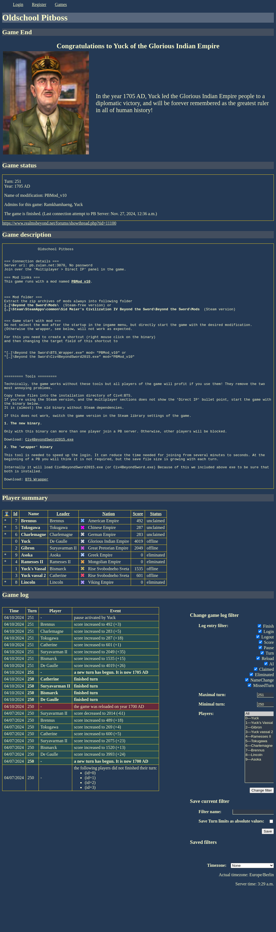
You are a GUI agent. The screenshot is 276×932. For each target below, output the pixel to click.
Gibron (27, 589)
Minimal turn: (212, 745)
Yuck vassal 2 (33, 616)
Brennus (29, 562)
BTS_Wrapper (36, 520)
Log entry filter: (213, 667)
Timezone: (216, 906)
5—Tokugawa (259, 782)
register (39, 4)
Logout (265, 678)
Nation (108, 555)
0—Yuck (259, 759)
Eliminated (262, 716)
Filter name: (210, 853)
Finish (266, 667)
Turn (267, 694)
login (18, 4)
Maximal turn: (212, 736)
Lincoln (28, 623)
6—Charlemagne (259, 787)
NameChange (259, 721)
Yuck (25, 582)
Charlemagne (33, 575)
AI (269, 705)
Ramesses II (32, 603)
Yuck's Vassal (33, 610)
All (259, 755)
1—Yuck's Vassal (259, 764)
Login (266, 672)
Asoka (27, 596)
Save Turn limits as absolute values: (231, 862)
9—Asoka (259, 801)
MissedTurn (261, 726)
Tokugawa (30, 568)
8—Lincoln (259, 796)
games (61, 4)
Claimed (264, 710)
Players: (206, 754)
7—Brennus (259, 791)
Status (156, 555)
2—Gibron (259, 768)
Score (138, 555)
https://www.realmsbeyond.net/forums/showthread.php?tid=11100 (59, 223)
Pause (266, 689)
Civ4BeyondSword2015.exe (49, 473)
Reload (265, 699)
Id (15, 555)
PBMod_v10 (80, 288)
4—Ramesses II (259, 778)
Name (33, 555)
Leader (63, 555)
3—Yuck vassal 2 (259, 773)
